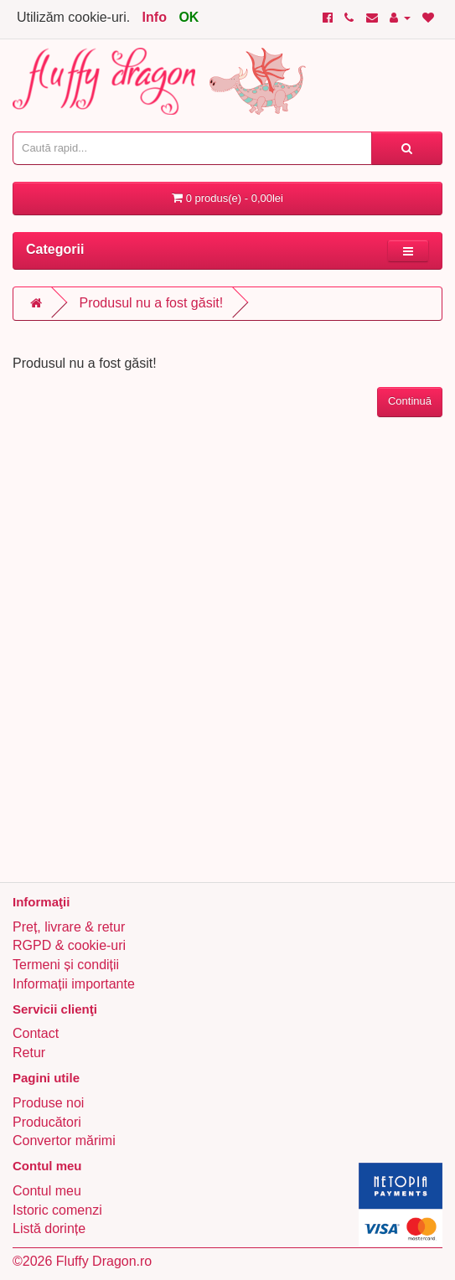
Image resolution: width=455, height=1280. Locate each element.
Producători (47, 1122)
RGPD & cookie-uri (69, 945)
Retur (29, 1052)
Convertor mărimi (64, 1140)
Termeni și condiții (66, 964)
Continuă (410, 401)
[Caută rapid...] (406, 148)
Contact (36, 1033)
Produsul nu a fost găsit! (151, 303)
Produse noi (48, 1103)
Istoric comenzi (57, 1210)
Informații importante (74, 984)
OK (188, 17)
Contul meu (47, 1191)
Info (154, 17)
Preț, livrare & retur (69, 927)
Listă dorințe (49, 1228)
